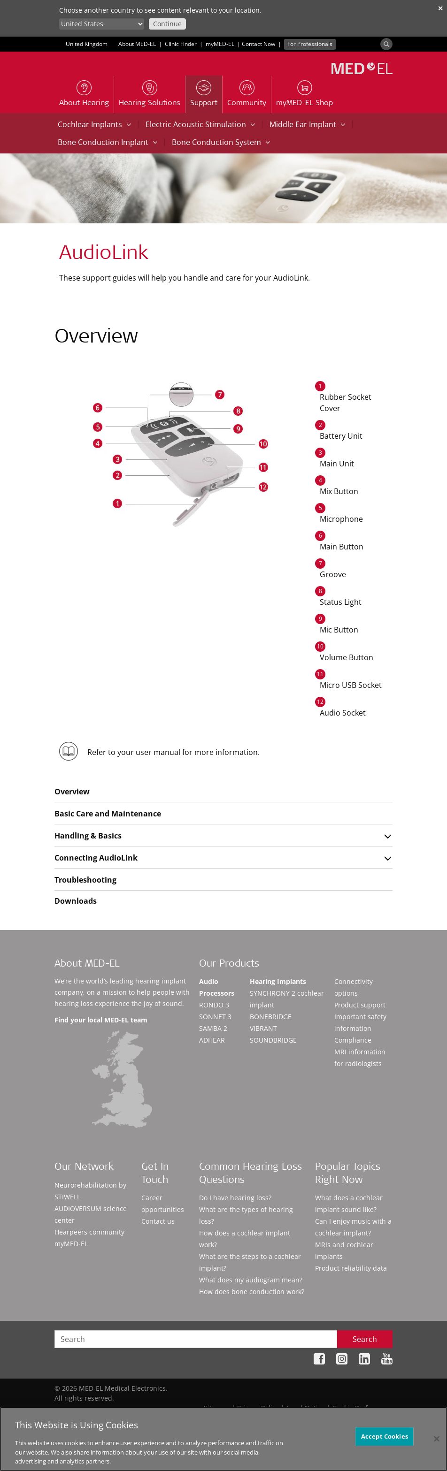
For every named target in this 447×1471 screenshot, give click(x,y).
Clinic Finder (181, 44)
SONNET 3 (215, 1016)
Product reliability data (351, 1268)
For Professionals (309, 44)
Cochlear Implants (94, 124)
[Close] (436, 1438)
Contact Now (258, 44)
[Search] (386, 44)
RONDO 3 (214, 1004)
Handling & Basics (88, 836)
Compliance (352, 1040)
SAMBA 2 (213, 1028)
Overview (72, 791)
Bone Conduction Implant (107, 142)
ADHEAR (212, 1040)
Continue (167, 23)
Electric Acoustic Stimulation (200, 124)
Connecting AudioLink (96, 858)
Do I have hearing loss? (235, 1197)
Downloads (75, 901)
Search (365, 1339)
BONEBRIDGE (271, 1016)
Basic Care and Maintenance (107, 813)
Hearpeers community (89, 1231)
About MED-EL (137, 44)
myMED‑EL (220, 44)
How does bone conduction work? (251, 1291)
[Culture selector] (101, 24)
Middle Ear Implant (307, 124)
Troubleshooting (85, 880)
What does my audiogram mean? (250, 1279)
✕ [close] (440, 8)
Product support (359, 1004)
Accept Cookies (384, 1436)
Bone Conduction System (221, 142)
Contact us (158, 1221)
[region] (223, 1439)
